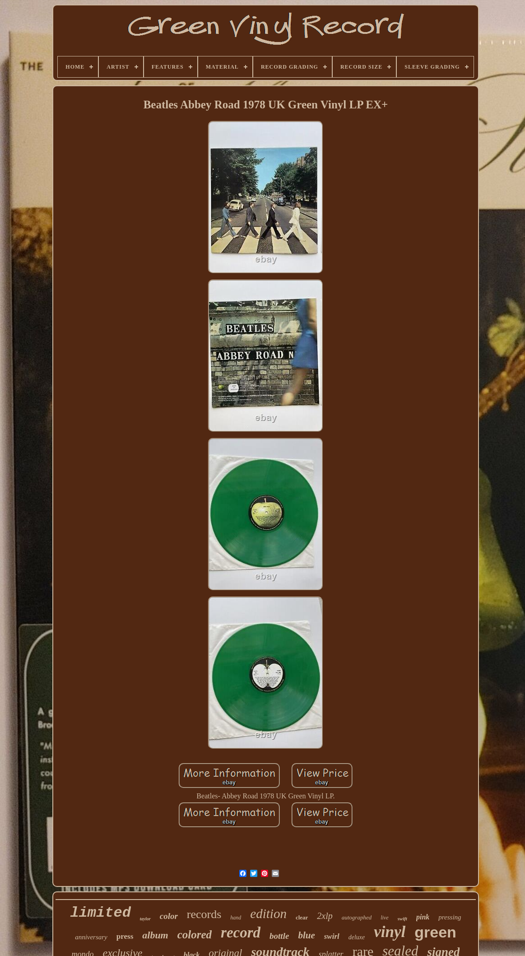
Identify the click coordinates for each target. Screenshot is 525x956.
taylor (145, 918)
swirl (331, 936)
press (124, 936)
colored (194, 934)
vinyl (389, 932)
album (155, 935)
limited (100, 913)
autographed (357, 917)
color (169, 916)
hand (235, 917)
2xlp (324, 916)
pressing (449, 917)
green (435, 932)
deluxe (356, 937)
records (204, 914)
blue (306, 935)
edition (268, 913)
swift (402, 918)
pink (422, 917)
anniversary (91, 937)
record (240, 932)
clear (302, 917)
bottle (279, 936)
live (384, 917)
